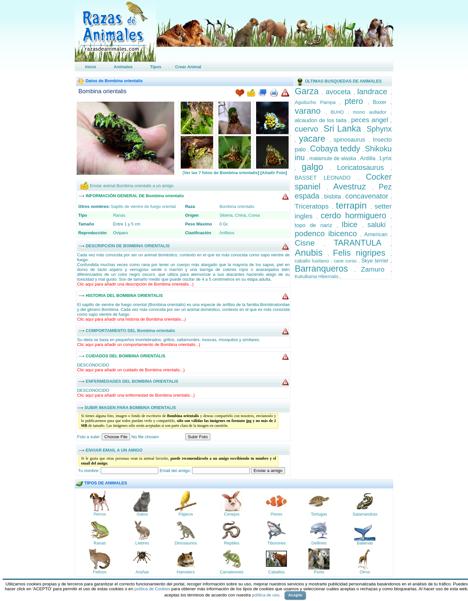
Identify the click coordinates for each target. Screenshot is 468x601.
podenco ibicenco (327, 233)
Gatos (142, 514)
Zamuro (376, 269)
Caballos (276, 571)
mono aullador (372, 112)
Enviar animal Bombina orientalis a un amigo (131, 185)
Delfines (319, 543)
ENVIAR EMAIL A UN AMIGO (113, 449)
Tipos (155, 66)
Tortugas (319, 514)
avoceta (340, 92)
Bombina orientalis (102, 91)
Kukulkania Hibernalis (317, 276)
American (377, 234)
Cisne (309, 242)
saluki (378, 225)
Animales (123, 66)
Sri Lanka (344, 129)
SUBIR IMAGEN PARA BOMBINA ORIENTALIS (130, 407)
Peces (276, 514)
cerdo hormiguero (356, 215)
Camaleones (231, 571)
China (240, 215)
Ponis (319, 571)
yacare (314, 139)
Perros (100, 514)
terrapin (353, 205)
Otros (365, 571)
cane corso (346, 260)
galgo (316, 167)
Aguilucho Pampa (317, 102)
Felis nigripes (361, 253)
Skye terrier (376, 260)
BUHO (339, 112)
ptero (356, 101)
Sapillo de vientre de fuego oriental (143, 206)
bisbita (333, 196)
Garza (308, 91)
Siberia (225, 215)
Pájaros (186, 514)
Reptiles (231, 543)
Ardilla (368, 158)
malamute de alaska (333, 158)
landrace (373, 91)
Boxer (381, 102)
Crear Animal (188, 66)
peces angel (370, 119)
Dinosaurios (186, 543)
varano (310, 111)
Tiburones (276, 543)
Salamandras (364, 514)
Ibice (352, 224)
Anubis (311, 253)
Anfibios (226, 232)
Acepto (295, 595)
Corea (254, 215)
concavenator (368, 196)
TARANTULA (362, 242)
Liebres (142, 543)
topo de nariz (316, 225)
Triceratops (313, 206)
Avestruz (352, 186)
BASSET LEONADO (326, 178)
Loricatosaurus (363, 167)
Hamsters (186, 571)
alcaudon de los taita (321, 120)
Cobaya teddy (336, 148)
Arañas (142, 571)
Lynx (386, 158)
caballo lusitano (313, 260)
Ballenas (365, 543)
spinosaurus (351, 139)
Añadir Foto (273, 172)
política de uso (265, 595)
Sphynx (379, 129)
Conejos (232, 514)
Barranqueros (325, 269)
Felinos (100, 571)
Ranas (119, 215)
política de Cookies (152, 588)
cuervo (308, 128)
